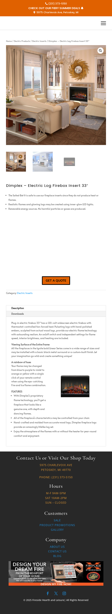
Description (17, 308)
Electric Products (22, 41)
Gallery (57, 530)
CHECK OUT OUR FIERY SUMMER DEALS (54, 8)
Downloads (17, 313)
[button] (100, 51)
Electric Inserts (39, 41)
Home (9, 41)
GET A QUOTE (56, 281)
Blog (57, 556)
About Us (57, 547)
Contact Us (57, 551)
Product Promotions (57, 525)
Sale (57, 520)
